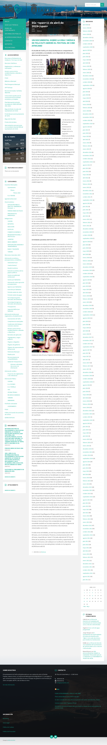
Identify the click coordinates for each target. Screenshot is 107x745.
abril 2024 (85, 101)
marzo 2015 (86, 439)
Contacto (8, 41)
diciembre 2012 (87, 525)
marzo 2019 (86, 296)
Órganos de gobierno (14, 345)
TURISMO (10, 252)
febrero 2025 (86, 69)
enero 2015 (86, 446)
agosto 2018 (86, 318)
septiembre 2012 (88, 535)
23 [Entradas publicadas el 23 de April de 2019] (87, 601)
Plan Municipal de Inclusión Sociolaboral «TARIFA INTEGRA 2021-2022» (13, 104)
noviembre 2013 (87, 490)
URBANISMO (11, 400)
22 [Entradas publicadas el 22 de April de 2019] (84, 601)
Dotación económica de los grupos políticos (15, 271)
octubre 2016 (86, 379)
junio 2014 (85, 468)
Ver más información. (9, 685)
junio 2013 (85, 506)
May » (88, 606)
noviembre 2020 (87, 232)
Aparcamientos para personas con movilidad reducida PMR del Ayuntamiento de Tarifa (14, 127)
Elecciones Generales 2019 (12, 255)
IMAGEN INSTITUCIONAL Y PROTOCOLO (15, 235)
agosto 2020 (86, 241)
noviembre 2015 (87, 414)
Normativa (6, 718)
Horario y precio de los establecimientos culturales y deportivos (13, 73)
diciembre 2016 (87, 372)
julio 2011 (85, 579)
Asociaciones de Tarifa (14, 319)
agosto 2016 (86, 385)
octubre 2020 (86, 235)
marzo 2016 (86, 401)
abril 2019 (85, 292)
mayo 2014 (86, 471)
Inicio (7, 21)
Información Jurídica (10, 371)
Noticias (39, 31)
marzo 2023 (86, 143)
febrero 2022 (86, 184)
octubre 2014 (86, 455)
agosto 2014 (86, 461)
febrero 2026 (86, 31)
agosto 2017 (86, 350)
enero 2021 (86, 225)
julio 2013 (85, 503)
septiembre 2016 (88, 382)
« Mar (84, 606)
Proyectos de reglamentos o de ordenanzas (15, 374)
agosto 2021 (86, 203)
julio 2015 (85, 426)
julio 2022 (85, 168)
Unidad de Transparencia (15, 362)
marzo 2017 (86, 363)
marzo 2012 (86, 554)
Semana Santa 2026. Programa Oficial (65, 703)
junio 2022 (85, 171)
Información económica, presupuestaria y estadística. (13, 259)
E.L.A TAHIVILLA (12, 387)
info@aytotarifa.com (63, 683)
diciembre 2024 (87, 76)
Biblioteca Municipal (10, 81)
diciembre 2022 (87, 152)
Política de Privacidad (9, 731)
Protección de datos (11, 122)
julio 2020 (85, 245)
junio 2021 (85, 210)
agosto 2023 (86, 127)
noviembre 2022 (87, 155)
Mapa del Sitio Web (10, 119)
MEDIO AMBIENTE (12, 242)
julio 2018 (85, 321)
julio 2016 (85, 388)
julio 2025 (85, 53)
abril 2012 (85, 551)
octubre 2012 (86, 532)
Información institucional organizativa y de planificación (13, 315)
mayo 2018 (86, 328)
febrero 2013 (86, 519)
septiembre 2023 (88, 123)
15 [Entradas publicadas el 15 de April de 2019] (84, 598)
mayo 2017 (86, 356)
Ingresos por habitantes (14, 287)
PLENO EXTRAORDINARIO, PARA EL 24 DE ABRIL (68, 693)
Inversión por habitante (14, 289)
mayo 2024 (86, 98)
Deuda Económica (13, 268)
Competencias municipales (15, 321)
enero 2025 (86, 72)
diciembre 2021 (87, 190)
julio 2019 (85, 283)
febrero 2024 (86, 107)
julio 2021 (85, 206)
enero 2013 (86, 522)
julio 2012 (85, 541)
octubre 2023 (86, 120)
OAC (9, 389)
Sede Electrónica (11, 25)
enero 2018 (86, 334)
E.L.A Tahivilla (11, 195)
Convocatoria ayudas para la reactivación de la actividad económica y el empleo (13, 97)
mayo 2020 (86, 251)
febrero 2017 (86, 366)
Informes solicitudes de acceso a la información (16, 366)
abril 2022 (85, 178)
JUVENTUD (10, 239)
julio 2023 (85, 130)
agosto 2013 (86, 500)
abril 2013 (85, 513)
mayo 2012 (86, 548)
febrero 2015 (86, 442)
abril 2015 (85, 436)
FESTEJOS (11, 229)
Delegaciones (10, 47)
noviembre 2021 (87, 194)
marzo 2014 (86, 477)
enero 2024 (86, 111)
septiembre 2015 (88, 420)
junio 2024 (85, 95)
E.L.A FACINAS (11, 384)
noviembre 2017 (87, 340)
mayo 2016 (86, 395)
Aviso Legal (6, 723)
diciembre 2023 (87, 114)
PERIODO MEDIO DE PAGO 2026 (14, 448)
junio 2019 (85, 286)
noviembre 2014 (87, 452)
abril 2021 (85, 216)
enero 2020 (86, 264)
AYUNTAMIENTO (12, 406)
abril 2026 (85, 25)
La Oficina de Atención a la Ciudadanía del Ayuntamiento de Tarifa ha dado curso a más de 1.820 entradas (92, 622)
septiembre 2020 (88, 238)
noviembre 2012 (87, 528)
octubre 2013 (86, 493)
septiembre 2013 (88, 497)
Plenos (12, 190)
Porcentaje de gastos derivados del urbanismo (15, 298)
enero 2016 (86, 407)
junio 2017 (85, 353)
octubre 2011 (86, 570)
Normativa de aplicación (14, 335)
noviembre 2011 (87, 567)
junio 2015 (85, 430)
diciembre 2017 (87, 337)
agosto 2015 (86, 423)
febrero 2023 (86, 146)
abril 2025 (85, 63)
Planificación (11, 354)
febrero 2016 (86, 404)
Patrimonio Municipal (13, 352)
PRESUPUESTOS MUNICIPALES (12, 214)
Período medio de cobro (15, 292)
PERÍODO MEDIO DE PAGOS (15, 211)
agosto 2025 (86, 50)
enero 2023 (86, 149)
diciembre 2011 (87, 564)
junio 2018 (85, 324)
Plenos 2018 (16, 193)
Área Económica (9, 202)
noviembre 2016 (87, 375)
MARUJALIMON (11, 740)
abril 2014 (85, 474)
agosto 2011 (86, 576)
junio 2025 (85, 56)
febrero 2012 (86, 557)
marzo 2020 (86, 257)
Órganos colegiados (13, 342)
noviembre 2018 (87, 308)
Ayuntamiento (12, 187)
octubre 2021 (86, 197)
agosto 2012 (86, 538)
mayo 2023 (86, 136)
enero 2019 (86, 302)
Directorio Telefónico (11, 63)
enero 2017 (86, 369)
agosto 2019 (86, 280)
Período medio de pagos (15, 295)
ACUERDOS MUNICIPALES (13, 37)
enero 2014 (86, 484)
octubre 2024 (86, 82)
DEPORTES (8, 44)
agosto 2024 (86, 88)
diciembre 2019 (87, 267)
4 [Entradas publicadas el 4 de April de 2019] (92, 592)
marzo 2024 (86, 104)
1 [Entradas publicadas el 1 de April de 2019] (84, 592)
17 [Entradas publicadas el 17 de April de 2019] (89, 598)
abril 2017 (85, 359)
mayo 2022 (86, 174)
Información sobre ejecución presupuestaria (16, 283)
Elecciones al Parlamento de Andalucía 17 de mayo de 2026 (13, 59)
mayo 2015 (86, 433)
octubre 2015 (86, 417)
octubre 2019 (86, 273)
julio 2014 (85, 465)
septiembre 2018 (88, 315)
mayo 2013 (86, 509)
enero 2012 (86, 560)
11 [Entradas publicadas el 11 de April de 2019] (92, 595)
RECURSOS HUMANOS (14, 395)
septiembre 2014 (88, 458)
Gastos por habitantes (14, 280)
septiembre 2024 (88, 85)
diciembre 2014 (87, 449)
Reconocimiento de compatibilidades (13, 358)
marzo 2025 (86, 66)
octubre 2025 (86, 44)
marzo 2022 (86, 181)
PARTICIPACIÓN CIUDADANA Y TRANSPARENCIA (16, 245)
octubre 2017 (86, 343)
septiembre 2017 (88, 347)
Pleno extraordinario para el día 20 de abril (67, 696)
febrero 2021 (86, 222)
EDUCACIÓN (11, 227)
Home (33, 31)
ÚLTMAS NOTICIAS (10, 417)
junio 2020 (85, 248)
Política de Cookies (8, 727)
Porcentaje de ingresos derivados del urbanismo (15, 303)
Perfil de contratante (10, 29)
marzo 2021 (86, 219)
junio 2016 (85, 391)
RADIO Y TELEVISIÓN (13, 249)
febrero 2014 (86, 481)
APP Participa (8, 87)
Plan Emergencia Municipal (12, 84)
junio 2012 (85, 544)
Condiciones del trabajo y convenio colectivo (15, 325)
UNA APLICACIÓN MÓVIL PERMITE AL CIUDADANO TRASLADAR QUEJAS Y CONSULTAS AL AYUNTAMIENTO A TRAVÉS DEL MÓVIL (92, 655)
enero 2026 (86, 34)
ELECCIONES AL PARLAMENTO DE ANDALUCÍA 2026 (14, 470)
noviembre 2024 (87, 79)
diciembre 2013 (87, 487)
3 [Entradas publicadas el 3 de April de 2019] (89, 592)
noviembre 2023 (87, 117)
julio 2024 (85, 92)
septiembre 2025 (88, 47)
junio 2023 (85, 133)
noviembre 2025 (87, 41)
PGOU (6, 78)
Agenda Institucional (10, 199)
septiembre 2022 (88, 162)
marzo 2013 (86, 516)
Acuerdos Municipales (11, 185)
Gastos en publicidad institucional (14, 276)
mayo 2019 (86, 289)
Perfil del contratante (11, 403)
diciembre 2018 (87, 305)
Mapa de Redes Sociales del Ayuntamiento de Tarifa (13, 110)
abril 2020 (85, 254)
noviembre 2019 (87, 270)
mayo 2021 (86, 213)
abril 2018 (85, 331)
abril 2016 (85, 398)
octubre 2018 (86, 312)
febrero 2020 (86, 261)
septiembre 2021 (88, 200)
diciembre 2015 (87, 410)
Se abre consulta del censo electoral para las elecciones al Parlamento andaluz (77, 700)
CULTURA (10, 221)
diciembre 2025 (87, 37)
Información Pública (13, 34)
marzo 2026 (86, 28)
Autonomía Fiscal (12, 262)
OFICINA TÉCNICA (12, 392)
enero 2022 (86, 187)
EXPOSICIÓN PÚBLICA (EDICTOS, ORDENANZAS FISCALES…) (14, 206)
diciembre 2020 (87, 229)
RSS (58, 689)
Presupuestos (12, 306)
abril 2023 (85, 139)
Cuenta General (12, 265)
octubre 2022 (86, 159)
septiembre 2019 (88, 277)
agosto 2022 (86, 165)
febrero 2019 (86, 299)
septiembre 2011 (88, 573)
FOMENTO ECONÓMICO (14, 232)
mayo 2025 (86, 60)
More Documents (10, 477)
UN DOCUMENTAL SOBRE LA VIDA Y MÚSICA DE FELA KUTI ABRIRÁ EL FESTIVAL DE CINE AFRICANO (53, 43)
